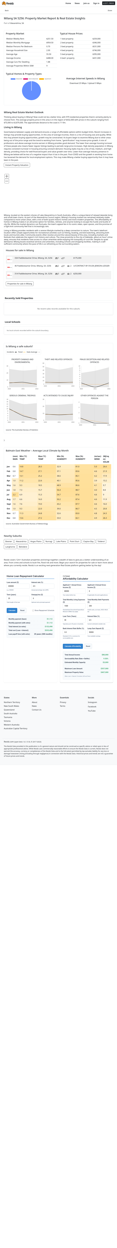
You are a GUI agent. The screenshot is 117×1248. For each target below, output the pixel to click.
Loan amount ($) (18, 586)
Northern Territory (12, 702)
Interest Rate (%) (98, 620)
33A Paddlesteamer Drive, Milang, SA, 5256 (33, 258)
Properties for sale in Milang (19, 283)
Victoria (7, 721)
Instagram (92, 702)
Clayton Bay (88, 541)
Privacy (63, 702)
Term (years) (18, 598)
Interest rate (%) (42, 586)
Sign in (96, 3)
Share (110, 10)
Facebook (92, 706)
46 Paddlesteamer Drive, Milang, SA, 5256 (33, 266)
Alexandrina (21, 541)
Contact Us (36, 709)
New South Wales (11, 706)
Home (68, 3)
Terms (62, 706)
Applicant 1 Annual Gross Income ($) (74, 590)
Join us (86, 3)
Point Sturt (74, 541)
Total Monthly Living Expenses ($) (74, 606)
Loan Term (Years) (74, 620)
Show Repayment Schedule (43, 610)
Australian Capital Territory (15, 728)
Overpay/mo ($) (42, 598)
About (34, 702)
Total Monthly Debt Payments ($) (98, 606)
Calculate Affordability (73, 646)
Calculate (12, 610)
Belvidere (23, 547)
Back (7, 10)
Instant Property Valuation (16, 165)
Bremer (8, 541)
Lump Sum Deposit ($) (98, 632)
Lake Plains (61, 541)
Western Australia (11, 724)
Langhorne (10, 547)
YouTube (92, 711)
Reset (22, 610)
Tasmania (8, 717)
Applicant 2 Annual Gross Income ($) (98, 590)
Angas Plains (35, 541)
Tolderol (101, 541)
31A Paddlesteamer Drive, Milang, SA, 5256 (33, 273)
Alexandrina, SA (17, 23)
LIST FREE (108, 3)
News (77, 3)
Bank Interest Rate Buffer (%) (74, 633)
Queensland (9, 709)
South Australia (10, 713)
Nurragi (48, 541)
